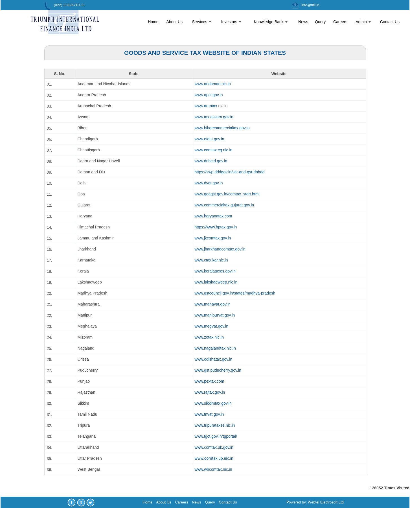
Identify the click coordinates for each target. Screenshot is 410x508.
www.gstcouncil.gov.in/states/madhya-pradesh (234, 293)
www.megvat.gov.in (211, 326)
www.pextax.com (209, 381)
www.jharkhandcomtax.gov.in (219, 249)
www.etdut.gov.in (209, 139)
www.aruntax (205, 106)
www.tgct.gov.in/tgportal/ (215, 436)
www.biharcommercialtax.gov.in (221, 128)
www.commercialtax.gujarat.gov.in (224, 205)
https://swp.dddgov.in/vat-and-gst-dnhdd (229, 172)
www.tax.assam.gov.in (213, 117)
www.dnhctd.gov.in (210, 161)
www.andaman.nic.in (212, 84)
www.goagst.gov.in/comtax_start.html (226, 194)
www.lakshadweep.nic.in (215, 282)
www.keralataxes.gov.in (214, 271)
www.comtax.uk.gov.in (213, 447)
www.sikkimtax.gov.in (212, 403)
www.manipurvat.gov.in (214, 315)
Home (153, 21)
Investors (231, 21)
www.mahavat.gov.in (212, 304)
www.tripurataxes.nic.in (214, 425)
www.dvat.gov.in (208, 183)
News (303, 21)
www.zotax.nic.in (208, 337)
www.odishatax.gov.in (213, 359)
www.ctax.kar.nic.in (211, 260)
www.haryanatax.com (213, 216)
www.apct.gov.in (208, 95)
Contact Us (390, 21)
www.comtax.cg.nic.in (213, 150)
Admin (363, 21)
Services (201, 21)
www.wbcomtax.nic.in (213, 469)
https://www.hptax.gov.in (215, 227)
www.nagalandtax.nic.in (215, 348)
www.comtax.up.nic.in (213, 458)
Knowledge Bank (271, 21)
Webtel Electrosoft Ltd (326, 502)
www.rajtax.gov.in (209, 392)
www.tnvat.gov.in (209, 414)
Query (320, 21)
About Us (174, 21)
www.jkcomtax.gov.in (212, 238)
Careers (340, 21)
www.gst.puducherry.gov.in (217, 370)
